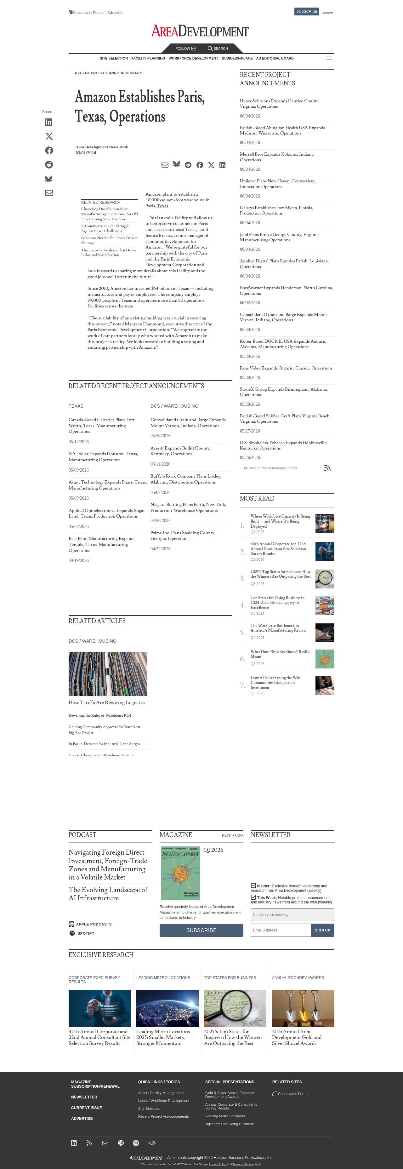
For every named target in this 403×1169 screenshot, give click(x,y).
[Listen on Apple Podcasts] (110, 924)
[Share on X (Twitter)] (51, 136)
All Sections (329, 58)
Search (218, 48)
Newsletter (84, 1097)
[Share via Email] (51, 193)
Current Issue (86, 1108)
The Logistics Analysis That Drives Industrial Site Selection (109, 253)
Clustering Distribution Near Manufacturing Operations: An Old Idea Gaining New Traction (109, 214)
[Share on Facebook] (51, 151)
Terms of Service (243, 1164)
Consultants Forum (88, 12)
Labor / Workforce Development (163, 1101)
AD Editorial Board (275, 58)
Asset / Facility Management (161, 1093)
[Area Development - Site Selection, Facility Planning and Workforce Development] (202, 31)
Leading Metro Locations (225, 1116)
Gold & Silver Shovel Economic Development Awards (230, 1094)
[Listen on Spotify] (110, 933)
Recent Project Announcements (108, 73)
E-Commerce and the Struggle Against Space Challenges (105, 228)
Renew (327, 13)
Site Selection (149, 1108)
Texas (162, 206)
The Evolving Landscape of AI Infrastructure (108, 894)
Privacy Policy (217, 1164)
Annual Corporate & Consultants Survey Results (231, 1106)
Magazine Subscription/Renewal (95, 1084)
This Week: (291, 900)
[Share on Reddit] (51, 165)
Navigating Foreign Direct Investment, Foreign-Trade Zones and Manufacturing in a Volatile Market (108, 865)
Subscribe (307, 11)
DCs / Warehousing (174, 406)
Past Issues (232, 835)
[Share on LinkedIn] (51, 122)
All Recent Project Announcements (270, 468)
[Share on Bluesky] (51, 179)
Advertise (114, 12)
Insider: (289, 888)
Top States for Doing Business (229, 1124)
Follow (185, 48)
